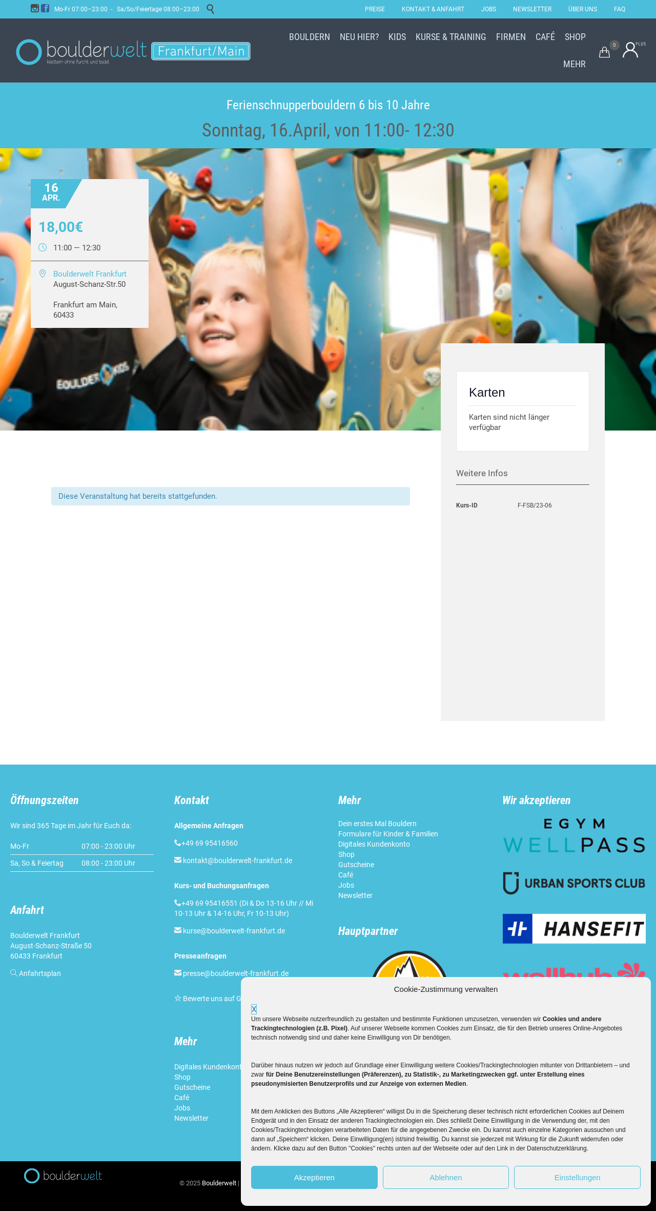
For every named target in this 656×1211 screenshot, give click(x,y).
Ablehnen (445, 1177)
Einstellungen (578, 1177)
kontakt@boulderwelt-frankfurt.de (237, 860)
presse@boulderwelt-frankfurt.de (236, 973)
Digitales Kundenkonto (211, 1067)
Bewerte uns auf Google (221, 998)
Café (181, 1097)
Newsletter (192, 1118)
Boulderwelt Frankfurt (90, 274)
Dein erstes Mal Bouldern (377, 823)
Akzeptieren (314, 1177)
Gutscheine (192, 1087)
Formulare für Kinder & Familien (388, 834)
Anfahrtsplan (40, 973)
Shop (182, 1077)
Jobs (182, 1108)
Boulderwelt (219, 1183)
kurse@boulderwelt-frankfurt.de (234, 931)
